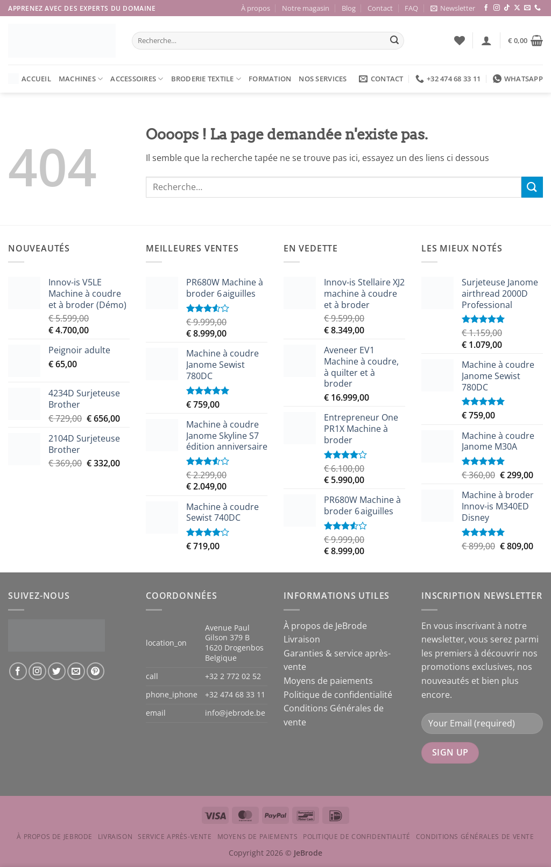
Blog (349, 8)
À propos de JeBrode (325, 626)
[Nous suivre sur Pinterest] (95, 671)
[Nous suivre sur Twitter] (57, 671)
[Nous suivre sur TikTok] (507, 8)
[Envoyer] (394, 41)
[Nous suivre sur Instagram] (496, 8)
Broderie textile (206, 79)
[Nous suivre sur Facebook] (486, 8)
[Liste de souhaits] (459, 40)
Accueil (29, 78)
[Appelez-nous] (537, 8)
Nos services (323, 78)
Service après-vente (175, 836)
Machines (81, 79)
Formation (270, 78)
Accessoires (136, 79)
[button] (452, 8)
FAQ (411, 8)
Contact (380, 8)
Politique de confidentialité (338, 695)
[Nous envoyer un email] (527, 8)
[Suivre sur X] (517, 8)
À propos (255, 8)
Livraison (302, 639)
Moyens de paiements (328, 681)
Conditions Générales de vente (475, 836)
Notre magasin (305, 8)
